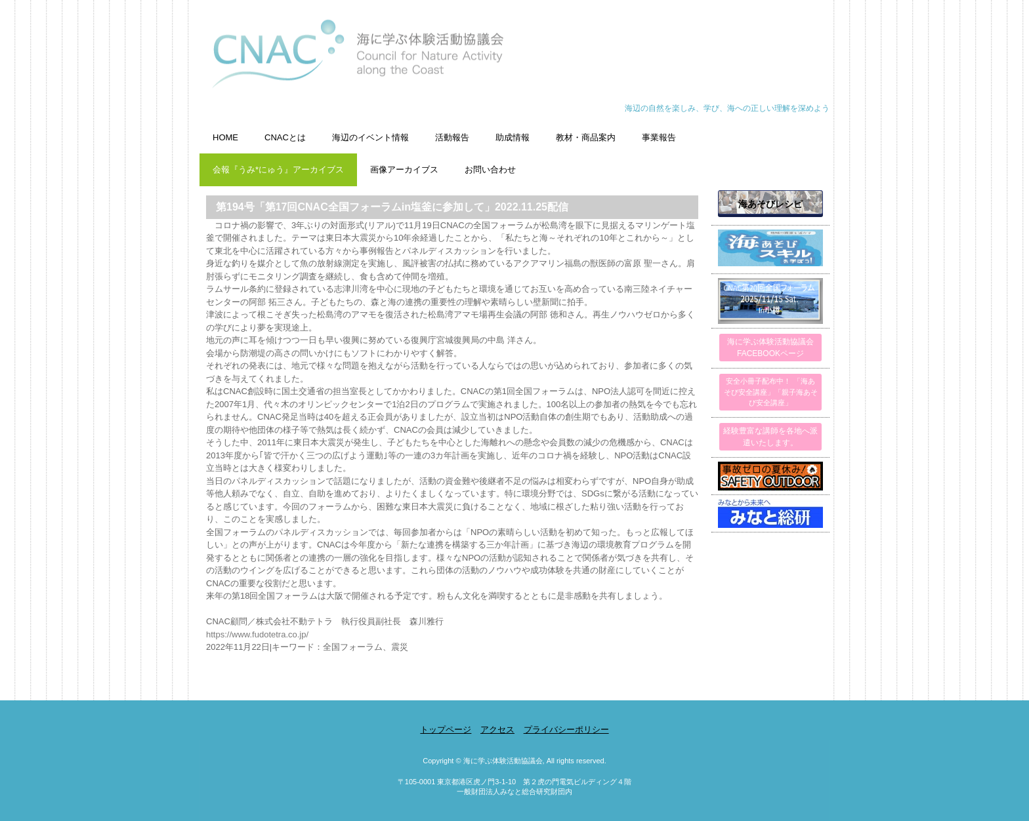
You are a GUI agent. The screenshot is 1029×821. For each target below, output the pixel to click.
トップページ (445, 729)
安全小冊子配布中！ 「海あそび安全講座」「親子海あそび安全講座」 (771, 392)
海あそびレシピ (770, 204)
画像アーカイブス (404, 169)
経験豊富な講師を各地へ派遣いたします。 (770, 436)
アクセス (497, 729)
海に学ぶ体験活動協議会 (515, 60)
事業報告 (659, 137)
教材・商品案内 (586, 137)
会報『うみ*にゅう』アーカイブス (278, 169)
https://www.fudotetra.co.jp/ (257, 634)
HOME (225, 137)
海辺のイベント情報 (370, 137)
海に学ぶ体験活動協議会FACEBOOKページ (770, 347)
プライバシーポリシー (566, 729)
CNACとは (285, 137)
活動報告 (452, 137)
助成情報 (512, 137)
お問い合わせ (490, 169)
